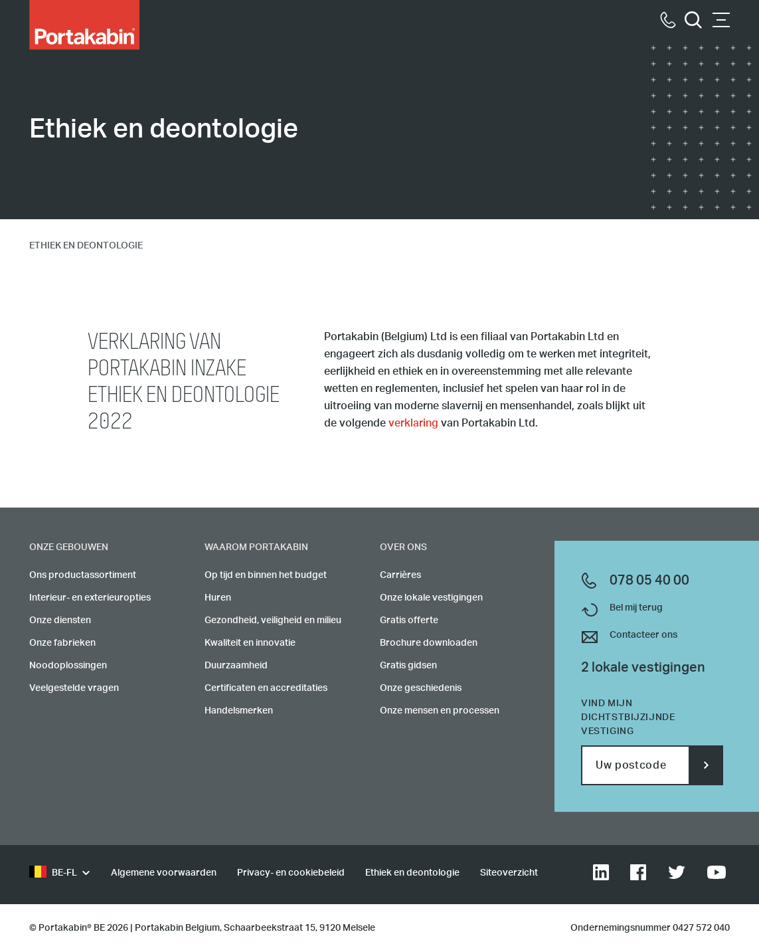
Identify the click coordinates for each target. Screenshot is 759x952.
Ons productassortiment (82, 575)
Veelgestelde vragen (74, 688)
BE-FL (53, 873)
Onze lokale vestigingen (431, 598)
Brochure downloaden (428, 643)
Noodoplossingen (68, 665)
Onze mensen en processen (439, 710)
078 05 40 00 (649, 580)
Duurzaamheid (236, 665)
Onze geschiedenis (421, 688)
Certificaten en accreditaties (266, 688)
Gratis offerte (409, 620)
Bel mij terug (636, 608)
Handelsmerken (239, 710)
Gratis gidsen (408, 665)
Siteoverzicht (509, 873)
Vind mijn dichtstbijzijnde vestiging (628, 717)
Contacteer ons (643, 635)
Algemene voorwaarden (163, 873)
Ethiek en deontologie (412, 873)
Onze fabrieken (62, 643)
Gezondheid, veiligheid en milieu (273, 620)
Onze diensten (60, 620)
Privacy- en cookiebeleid (291, 873)
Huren (218, 598)
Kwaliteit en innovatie (250, 643)
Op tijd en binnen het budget (266, 575)
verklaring (413, 423)
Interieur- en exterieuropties (90, 598)
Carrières (400, 575)
